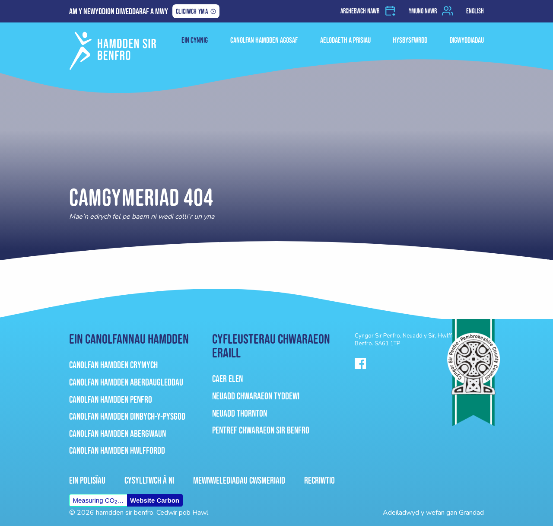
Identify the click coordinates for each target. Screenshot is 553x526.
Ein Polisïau (87, 480)
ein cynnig (194, 40)
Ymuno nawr (423, 11)
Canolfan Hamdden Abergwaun (117, 433)
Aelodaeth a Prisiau (345, 40)
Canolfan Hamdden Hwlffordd (117, 450)
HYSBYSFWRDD (410, 40)
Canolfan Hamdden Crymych (113, 365)
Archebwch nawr (359, 11)
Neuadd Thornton (239, 413)
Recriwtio (319, 480)
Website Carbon (154, 500)
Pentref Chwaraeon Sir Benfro (260, 430)
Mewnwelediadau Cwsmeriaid (239, 480)
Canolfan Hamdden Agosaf (264, 40)
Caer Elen (227, 378)
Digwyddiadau (467, 40)
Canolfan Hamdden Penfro (110, 399)
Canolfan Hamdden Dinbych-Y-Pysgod (127, 416)
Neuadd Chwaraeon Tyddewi (255, 396)
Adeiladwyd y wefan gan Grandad (433, 512)
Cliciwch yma (191, 12)
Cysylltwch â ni (149, 480)
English (475, 11)
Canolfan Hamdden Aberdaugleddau (126, 382)
